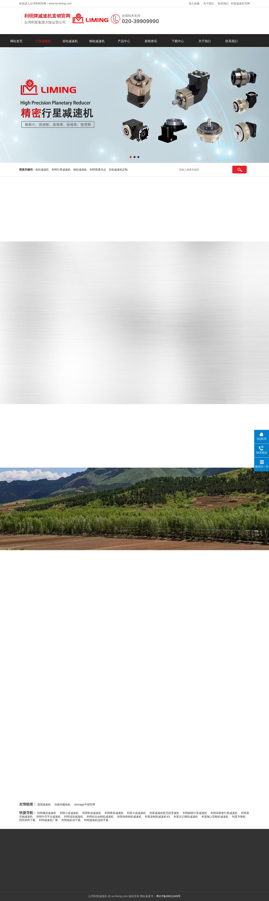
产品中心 (124, 41)
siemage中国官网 (84, 804)
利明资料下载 (27, 820)
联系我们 (223, 3)
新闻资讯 (151, 41)
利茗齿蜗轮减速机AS (157, 816)
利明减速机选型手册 (96, 820)
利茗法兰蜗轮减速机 (186, 816)
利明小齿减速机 (69, 812)
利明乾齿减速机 (91, 812)
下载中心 (178, 41)
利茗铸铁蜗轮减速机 (129, 816)
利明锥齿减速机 (114, 812)
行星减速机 (43, 41)
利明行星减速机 (61, 169)
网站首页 (16, 41)
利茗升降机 (239, 816)
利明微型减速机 (46, 812)
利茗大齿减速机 (136, 812)
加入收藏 (194, 3)
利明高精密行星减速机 (224, 812)
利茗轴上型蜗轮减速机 (215, 816)
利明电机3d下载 (71, 820)
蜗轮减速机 (97, 41)
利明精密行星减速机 (195, 812)
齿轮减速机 (70, 41)
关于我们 (208, 3)
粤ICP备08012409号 (168, 896)
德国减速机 (44, 804)
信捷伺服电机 (62, 804)
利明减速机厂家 (48, 820)
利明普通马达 (98, 169)
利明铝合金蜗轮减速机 (100, 816)
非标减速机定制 (118, 169)
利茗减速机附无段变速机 (164, 812)
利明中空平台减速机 (48, 816)
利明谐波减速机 (73, 816)
